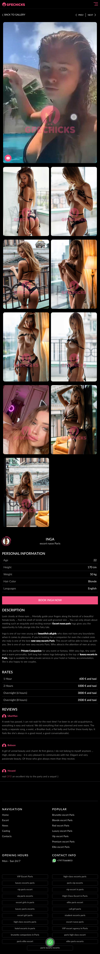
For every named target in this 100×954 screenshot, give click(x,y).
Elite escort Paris (61, 847)
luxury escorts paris (25, 883)
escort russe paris (75, 922)
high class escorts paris (25, 922)
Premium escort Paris (63, 842)
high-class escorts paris (75, 877)
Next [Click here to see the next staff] (92, 15)
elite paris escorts (75, 941)
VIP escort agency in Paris (75, 928)
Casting (6, 831)
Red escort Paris (60, 826)
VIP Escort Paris (25, 877)
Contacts (7, 836)
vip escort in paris (75, 889)
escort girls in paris (25, 902)
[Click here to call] (50, 942)
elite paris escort (75, 902)
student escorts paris (75, 915)
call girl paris (75, 909)
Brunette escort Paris (63, 815)
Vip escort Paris (60, 836)
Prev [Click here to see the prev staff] (79, 15)
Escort (5, 820)
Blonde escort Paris (62, 820)
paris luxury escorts (50, 948)
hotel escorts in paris (25, 928)
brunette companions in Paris (25, 935)
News (5, 826)
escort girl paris (25, 915)
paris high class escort (75, 935)
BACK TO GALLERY (13, 15)
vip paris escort (25, 889)
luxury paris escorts (25, 909)
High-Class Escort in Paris (75, 896)
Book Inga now (50, 600)
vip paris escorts (25, 896)
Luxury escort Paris (62, 831)
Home (5, 815)
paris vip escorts (75, 883)
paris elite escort (25, 941)
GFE (9, 776)
